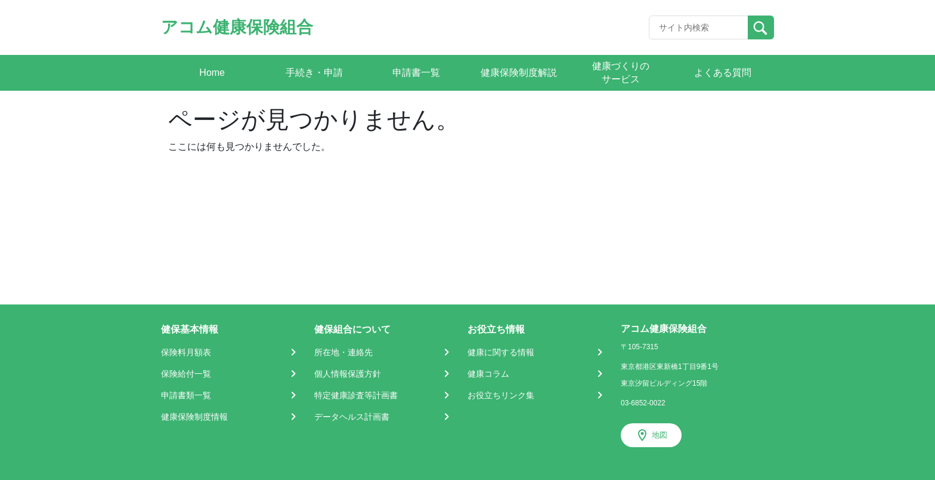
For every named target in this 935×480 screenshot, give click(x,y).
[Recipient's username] (698, 27)
